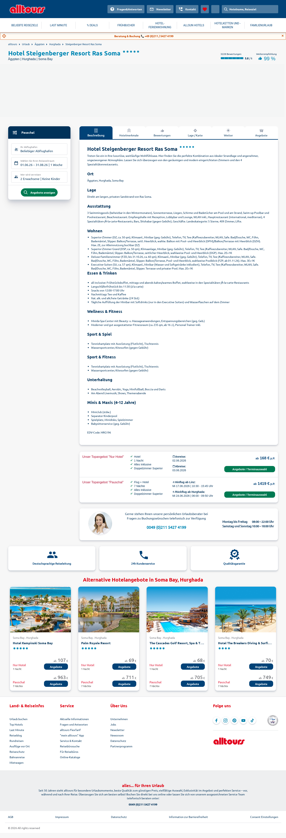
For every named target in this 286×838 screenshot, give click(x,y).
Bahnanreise (17, 757)
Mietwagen (17, 762)
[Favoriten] (205, 9)
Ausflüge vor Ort (20, 746)
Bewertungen (162, 132)
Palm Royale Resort (96, 643)
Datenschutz (118, 740)
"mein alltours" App (72, 735)
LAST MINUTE (58, 25)
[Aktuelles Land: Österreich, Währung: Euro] (215, 9)
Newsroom (117, 735)
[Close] (282, 36)
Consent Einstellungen (264, 817)
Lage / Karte (195, 132)
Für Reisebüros (69, 751)
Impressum (62, 817)
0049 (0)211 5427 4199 (166, 527)
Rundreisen (17, 740)
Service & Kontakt (71, 740)
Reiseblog (16, 735)
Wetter (228, 132)
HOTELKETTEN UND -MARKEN (228, 25)
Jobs (113, 724)
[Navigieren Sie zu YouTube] (243, 720)
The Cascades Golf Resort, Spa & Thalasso (181, 643)
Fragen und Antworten (74, 724)
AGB (10, 817)
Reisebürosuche (70, 746)
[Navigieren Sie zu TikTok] (252, 720)
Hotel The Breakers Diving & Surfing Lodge (250, 643)
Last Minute (17, 730)
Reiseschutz (17, 751)
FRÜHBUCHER (126, 25)
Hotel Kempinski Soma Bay (33, 643)
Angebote (261, 132)
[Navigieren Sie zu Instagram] (225, 720)
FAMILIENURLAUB (261, 25)
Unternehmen (119, 719)
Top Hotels (16, 724)
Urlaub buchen (18, 719)
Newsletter (117, 730)
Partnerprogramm (121, 746)
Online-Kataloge (70, 757)
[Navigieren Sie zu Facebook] (216, 720)
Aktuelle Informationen (74, 719)
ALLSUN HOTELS (193, 25)
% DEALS (92, 25)
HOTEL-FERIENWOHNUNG (160, 25)
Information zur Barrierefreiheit (188, 817)
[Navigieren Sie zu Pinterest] (234, 720)
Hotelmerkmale (129, 132)
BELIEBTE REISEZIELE (24, 25)
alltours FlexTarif (70, 730)
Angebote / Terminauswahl (249, 469)
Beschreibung (95, 132)
